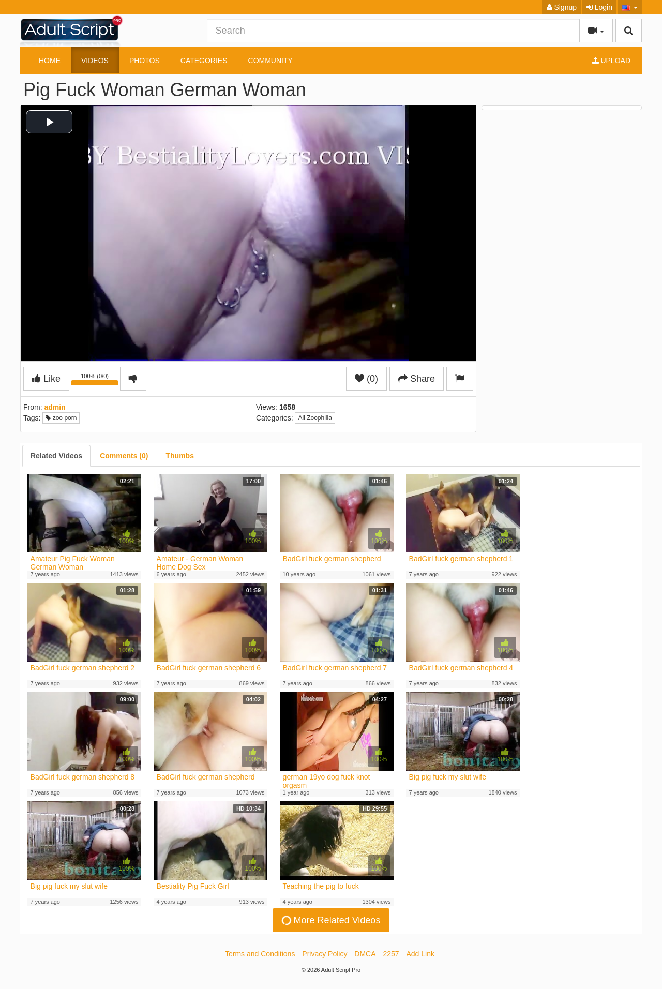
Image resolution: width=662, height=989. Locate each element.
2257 (391, 954)
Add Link (420, 954)
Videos (95, 60)
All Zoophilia (315, 418)
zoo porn (61, 418)
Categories (204, 60)
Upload (611, 60)
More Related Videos (330, 919)
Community (270, 60)
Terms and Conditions (260, 954)
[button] (630, 7)
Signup (562, 7)
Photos (144, 60)
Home (50, 60)
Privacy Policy (324, 954)
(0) (366, 378)
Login (599, 7)
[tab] (56, 456)
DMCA (364, 954)
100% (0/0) (96, 380)
